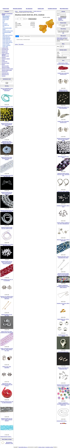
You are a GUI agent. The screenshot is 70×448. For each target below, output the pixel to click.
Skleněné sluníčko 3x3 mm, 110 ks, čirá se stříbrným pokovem (6, 124)
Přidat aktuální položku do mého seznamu (62, 38)
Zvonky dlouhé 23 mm (7, 40)
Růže (3, 33)
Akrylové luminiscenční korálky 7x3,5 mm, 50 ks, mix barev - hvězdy (63, 385)
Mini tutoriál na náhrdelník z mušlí (9, 443)
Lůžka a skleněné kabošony (5, 54)
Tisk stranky (21, 44)
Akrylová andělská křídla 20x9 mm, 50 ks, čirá (7, 176)
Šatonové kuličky (5, 65)
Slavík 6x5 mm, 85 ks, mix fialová (63, 157)
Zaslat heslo (60, 20)
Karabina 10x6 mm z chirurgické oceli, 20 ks (63, 91)
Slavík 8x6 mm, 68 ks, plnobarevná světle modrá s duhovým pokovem (6, 142)
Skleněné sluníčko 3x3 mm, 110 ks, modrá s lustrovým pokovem (6, 419)
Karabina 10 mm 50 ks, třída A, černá (63, 206)
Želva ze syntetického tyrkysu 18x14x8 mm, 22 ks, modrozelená (7, 89)
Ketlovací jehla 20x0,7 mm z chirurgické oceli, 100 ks (63, 257)
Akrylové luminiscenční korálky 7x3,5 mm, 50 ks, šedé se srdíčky (63, 139)
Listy (3, 26)
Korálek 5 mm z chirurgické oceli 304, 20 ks (63, 74)
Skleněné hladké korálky (7, 70)
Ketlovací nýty (5, 52)
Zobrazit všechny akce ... (62, 420)
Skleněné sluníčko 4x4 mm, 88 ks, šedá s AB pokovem (6, 402)
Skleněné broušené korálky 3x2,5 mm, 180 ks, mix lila (6, 228)
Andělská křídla (5, 48)
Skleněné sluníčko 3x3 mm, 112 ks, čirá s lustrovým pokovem (6, 193)
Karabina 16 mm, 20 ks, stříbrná (63, 335)
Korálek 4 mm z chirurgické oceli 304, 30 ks (63, 122)
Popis (17, 36)
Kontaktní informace (52, 8)
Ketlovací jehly (5, 50)
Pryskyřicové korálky (6, 32)
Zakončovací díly (5, 74)
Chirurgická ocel (5, 49)
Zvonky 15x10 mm (6, 39)
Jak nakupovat (29, 8)
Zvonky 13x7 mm (6, 36)
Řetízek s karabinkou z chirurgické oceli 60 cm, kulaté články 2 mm (63, 404)
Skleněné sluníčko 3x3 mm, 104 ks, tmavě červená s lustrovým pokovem (6, 262)
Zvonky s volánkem (6, 45)
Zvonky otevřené (5, 43)
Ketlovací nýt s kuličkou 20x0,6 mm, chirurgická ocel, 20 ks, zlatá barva (6, 297)
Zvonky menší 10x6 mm (7, 42)
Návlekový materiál (6, 58)
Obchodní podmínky (17, 8)
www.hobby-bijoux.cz (23, 447)
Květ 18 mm (4, 23)
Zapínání (3, 75)
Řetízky (3, 64)
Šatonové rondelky (6, 67)
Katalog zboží (41, 8)
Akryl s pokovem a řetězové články (6, 16)
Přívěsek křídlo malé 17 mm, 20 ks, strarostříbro (63, 108)
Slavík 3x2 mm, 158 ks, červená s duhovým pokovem (63, 63)
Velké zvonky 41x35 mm (7, 35)
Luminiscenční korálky (7, 28)
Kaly (3, 22)
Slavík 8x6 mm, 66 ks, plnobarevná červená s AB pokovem (6, 384)
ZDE (63, 33)
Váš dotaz (21, 36)
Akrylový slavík (5, 19)
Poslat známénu (27, 36)
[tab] (17, 36)
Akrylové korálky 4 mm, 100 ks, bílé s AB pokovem (6, 245)
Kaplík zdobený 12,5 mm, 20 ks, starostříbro (7, 280)
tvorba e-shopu (41, 447)
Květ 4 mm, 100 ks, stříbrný (63, 191)
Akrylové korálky (5, 18)
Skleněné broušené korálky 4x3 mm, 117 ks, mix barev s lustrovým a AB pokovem (63, 274)
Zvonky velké (5, 46)
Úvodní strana (6, 8)
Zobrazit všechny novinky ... (6, 436)
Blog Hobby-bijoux (64, 8)
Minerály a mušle (5, 55)
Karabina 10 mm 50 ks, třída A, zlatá (63, 304)
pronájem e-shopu (49, 447)
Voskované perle (5, 73)
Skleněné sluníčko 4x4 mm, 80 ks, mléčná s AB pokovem (6, 211)
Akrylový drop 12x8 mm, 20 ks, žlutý (6, 107)
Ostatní (4, 29)
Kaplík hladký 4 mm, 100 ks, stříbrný (63, 320)
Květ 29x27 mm (5, 25)
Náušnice (4, 57)
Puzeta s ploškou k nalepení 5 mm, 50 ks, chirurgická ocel (63, 223)
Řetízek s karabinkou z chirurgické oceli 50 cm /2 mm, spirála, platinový (63, 286)
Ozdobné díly (4, 61)
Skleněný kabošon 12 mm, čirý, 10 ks (6, 315)
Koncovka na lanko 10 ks (63, 351)
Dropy (3, 20)
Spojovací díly (5, 71)
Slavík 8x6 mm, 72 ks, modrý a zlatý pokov (63, 240)
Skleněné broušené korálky (7, 68)
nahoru (16, 44)
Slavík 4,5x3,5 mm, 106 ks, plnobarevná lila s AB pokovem (6, 332)
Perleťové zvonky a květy (7, 30)
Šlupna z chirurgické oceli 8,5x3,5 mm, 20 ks (63, 368)
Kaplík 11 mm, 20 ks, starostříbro (6, 367)
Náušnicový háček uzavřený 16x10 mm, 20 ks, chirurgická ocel (63, 174)
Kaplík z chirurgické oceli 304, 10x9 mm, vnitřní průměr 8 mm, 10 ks (7, 349)
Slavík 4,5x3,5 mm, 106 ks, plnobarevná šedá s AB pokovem (6, 158)
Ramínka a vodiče (5, 63)
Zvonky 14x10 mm (6, 38)
